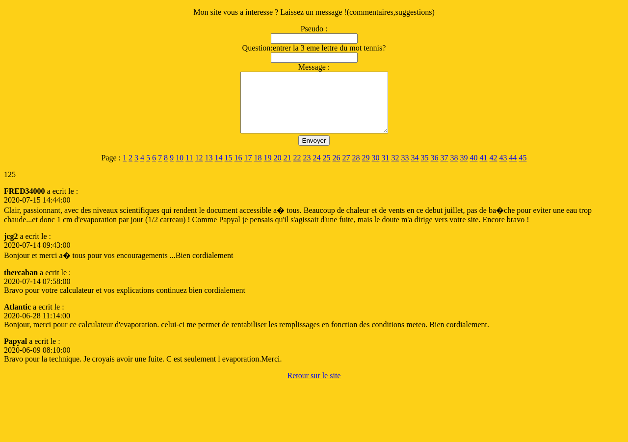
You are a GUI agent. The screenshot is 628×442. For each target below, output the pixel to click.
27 (346, 169)
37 (444, 169)
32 (395, 169)
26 (336, 169)
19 (267, 169)
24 (316, 169)
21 (287, 169)
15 (228, 169)
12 (199, 169)
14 (218, 169)
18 (258, 169)
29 (365, 169)
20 (277, 169)
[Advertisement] (182, 414)
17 (248, 169)
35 (424, 169)
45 (522, 169)
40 (473, 169)
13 (208, 169)
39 (464, 169)
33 (405, 169)
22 (297, 169)
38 (454, 169)
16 (238, 169)
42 (493, 169)
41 (483, 169)
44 (513, 169)
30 (375, 169)
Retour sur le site (314, 387)
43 (503, 169)
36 (434, 169)
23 (307, 169)
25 (326, 169)
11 (189, 169)
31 (385, 169)
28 (356, 169)
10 (179, 169)
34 (415, 169)
